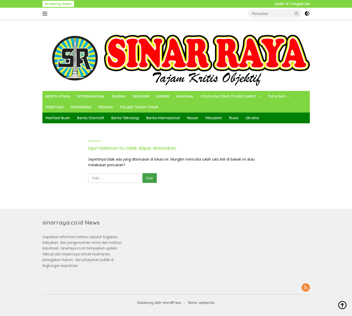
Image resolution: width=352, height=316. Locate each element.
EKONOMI (141, 96)
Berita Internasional (163, 118)
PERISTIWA (55, 107)
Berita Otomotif (90, 118)
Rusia (233, 118)
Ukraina (252, 118)
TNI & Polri (276, 96)
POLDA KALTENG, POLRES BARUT (229, 96)
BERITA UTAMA (58, 96)
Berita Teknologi (125, 118)
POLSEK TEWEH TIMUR (139, 107)
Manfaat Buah (58, 118)
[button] (297, 13)
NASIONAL (185, 96)
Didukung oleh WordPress (159, 302)
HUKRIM (162, 96)
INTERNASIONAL (91, 96)
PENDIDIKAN (81, 107)
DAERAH (119, 96)
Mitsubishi (213, 118)
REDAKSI (105, 107)
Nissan (192, 118)
